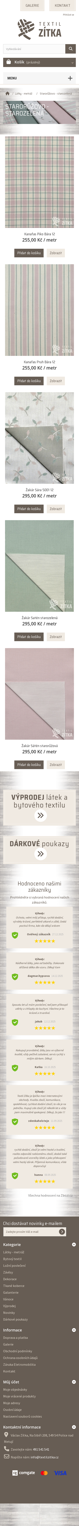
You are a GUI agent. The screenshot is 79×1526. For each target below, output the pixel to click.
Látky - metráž (13, 1252)
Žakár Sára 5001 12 (40, 490)
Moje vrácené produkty (19, 1396)
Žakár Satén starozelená (40, 618)
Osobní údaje (12, 1410)
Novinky (9, 1312)
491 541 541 (41, 1449)
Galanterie (11, 1292)
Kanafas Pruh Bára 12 (39, 362)
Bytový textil (12, 1259)
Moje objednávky (15, 1389)
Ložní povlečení (14, 1265)
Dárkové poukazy (15, 1319)
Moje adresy (11, 1403)
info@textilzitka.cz (45, 1457)
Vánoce (8, 1299)
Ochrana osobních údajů (20, 1358)
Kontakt (9, 1371)
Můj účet (11, 1381)
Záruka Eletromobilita (19, 1364)
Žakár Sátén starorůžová (39, 745)
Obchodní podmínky (17, 1351)
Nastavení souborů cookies (22, 1416)
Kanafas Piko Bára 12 (39, 234)
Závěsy (8, 1272)
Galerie (8, 1344)
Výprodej (9, 1306)
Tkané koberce (13, 1286)
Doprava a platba (15, 1337)
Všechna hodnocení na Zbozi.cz (50, 1195)
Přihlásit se (68, 14)
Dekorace (10, 1279)
